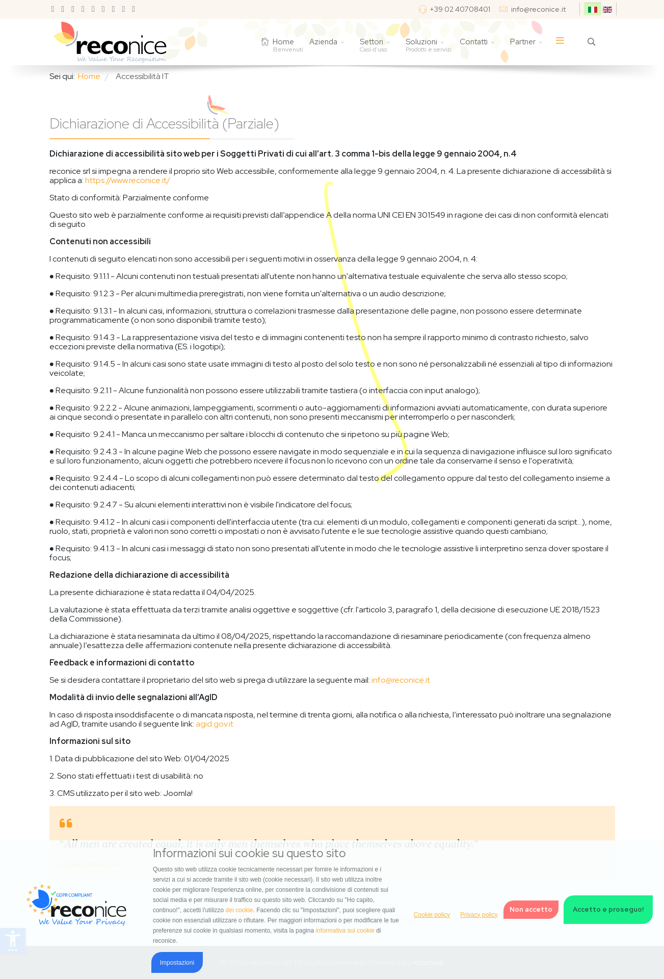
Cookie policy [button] (432, 914)
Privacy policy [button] (478, 914)
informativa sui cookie (344, 930)
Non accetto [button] (531, 909)
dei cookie (239, 910)
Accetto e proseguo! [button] (608, 909)
